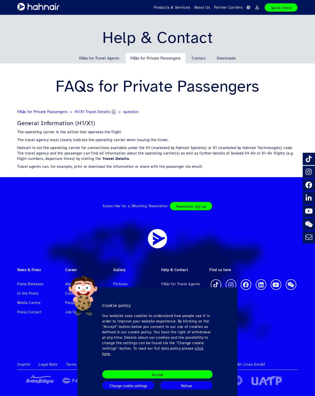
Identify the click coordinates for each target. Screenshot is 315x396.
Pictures (120, 284)
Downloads (226, 58)
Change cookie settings (128, 386)
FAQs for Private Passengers (155, 58)
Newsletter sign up (191, 206)
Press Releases (30, 284)
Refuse (186, 386)
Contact (199, 58)
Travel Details (115, 158)
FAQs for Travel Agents (99, 58)
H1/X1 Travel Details (95, 112)
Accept (157, 375)
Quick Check (281, 8)
